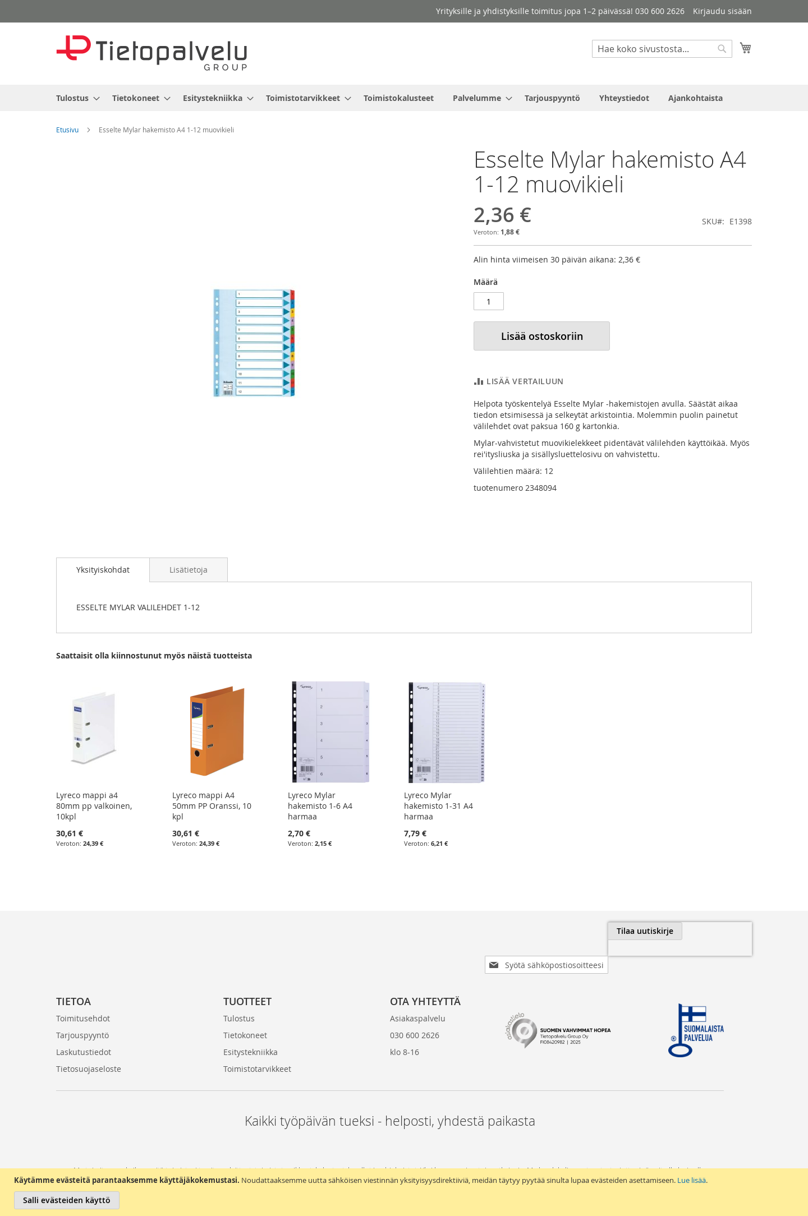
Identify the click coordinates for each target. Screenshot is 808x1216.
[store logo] (151, 53)
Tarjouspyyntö (82, 1017)
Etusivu (67, 129)
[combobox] (662, 49)
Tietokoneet (245, 1017)
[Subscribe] (714, 931)
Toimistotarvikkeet (257, 1050)
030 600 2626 (414, 1017)
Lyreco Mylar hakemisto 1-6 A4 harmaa (320, 806)
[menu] (404, 98)
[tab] (103, 570)
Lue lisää (691, 1180)
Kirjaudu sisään (722, 11)
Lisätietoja (188, 569)
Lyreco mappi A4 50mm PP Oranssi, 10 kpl (211, 806)
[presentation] (626, 957)
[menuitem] (74, 98)
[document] (405, 1192)
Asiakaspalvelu (418, 1000)
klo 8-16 (404, 1034)
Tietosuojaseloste (88, 1050)
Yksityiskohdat (103, 569)
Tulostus (239, 1000)
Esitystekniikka (250, 1034)
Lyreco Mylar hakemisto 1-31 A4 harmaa (438, 806)
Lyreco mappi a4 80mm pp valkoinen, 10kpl (94, 806)
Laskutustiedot (83, 1034)
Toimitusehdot (83, 1000)
